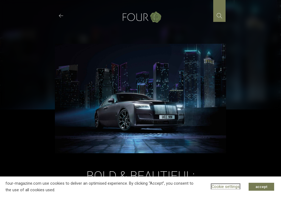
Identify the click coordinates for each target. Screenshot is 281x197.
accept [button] (261, 187)
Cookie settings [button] (226, 186)
